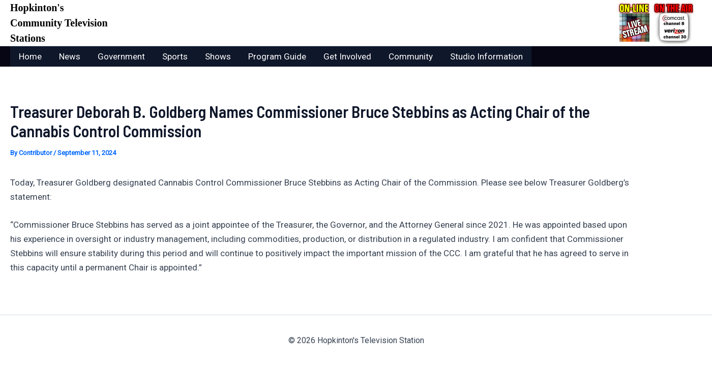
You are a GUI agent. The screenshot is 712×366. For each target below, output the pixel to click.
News (69, 56)
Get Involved (347, 56)
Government (121, 56)
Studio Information (486, 56)
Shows (218, 56)
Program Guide (277, 56)
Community (411, 56)
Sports (175, 56)
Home (30, 56)
